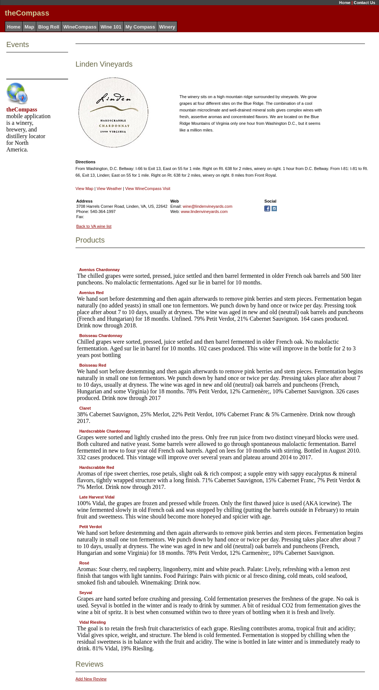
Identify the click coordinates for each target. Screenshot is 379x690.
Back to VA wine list (93, 226)
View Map (84, 188)
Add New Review (91, 679)
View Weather (109, 188)
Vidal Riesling (92, 622)
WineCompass (79, 27)
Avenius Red (91, 292)
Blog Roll (48, 27)
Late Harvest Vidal (96, 497)
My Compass (140, 27)
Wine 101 (111, 27)
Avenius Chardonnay (99, 269)
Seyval (85, 592)
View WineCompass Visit (147, 188)
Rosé (84, 563)
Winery (167, 27)
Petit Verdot (90, 526)
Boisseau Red (92, 365)
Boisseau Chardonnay (100, 335)
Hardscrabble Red (96, 467)
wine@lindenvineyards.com (207, 206)
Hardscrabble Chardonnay (104, 431)
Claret (85, 408)
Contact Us (364, 2)
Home (345, 2)
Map (29, 27)
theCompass (21, 109)
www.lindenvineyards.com (204, 211)
